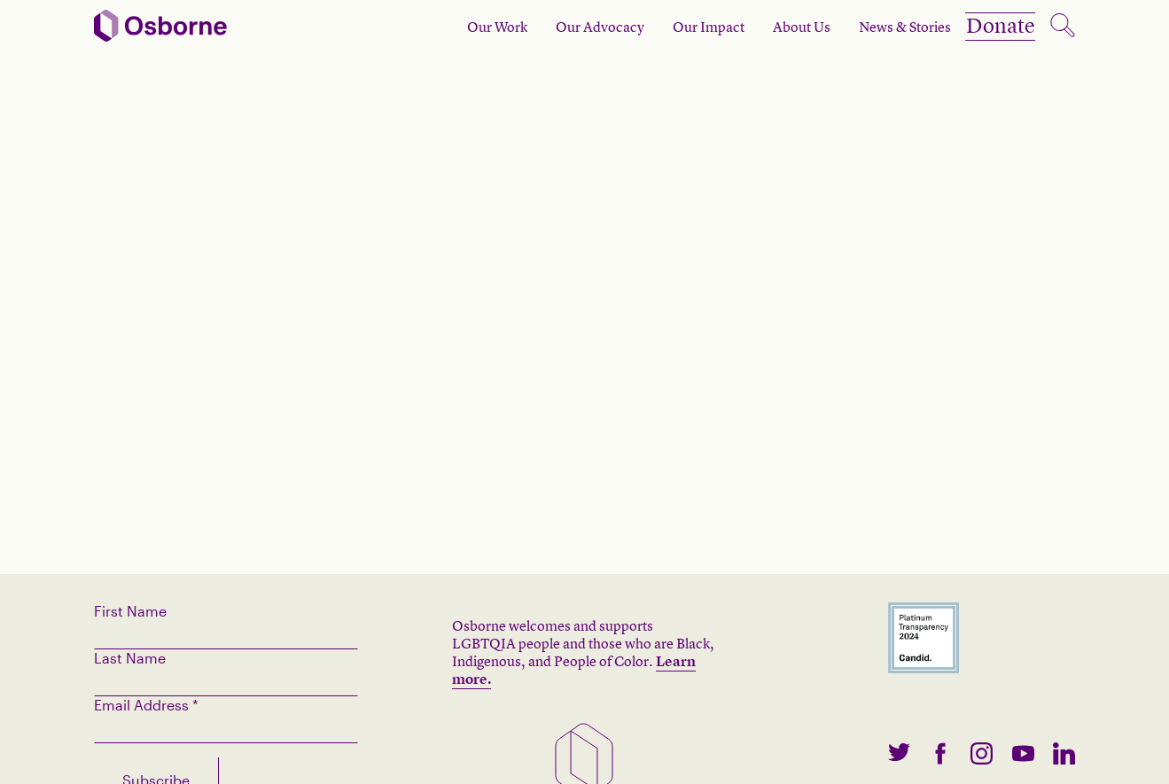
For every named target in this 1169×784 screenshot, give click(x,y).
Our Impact (677, 26)
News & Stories (874, 26)
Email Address (146, 704)
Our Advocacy (569, 26)
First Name (130, 610)
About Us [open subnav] (770, 26)
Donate (985, 26)
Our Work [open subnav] (466, 26)
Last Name (130, 657)
